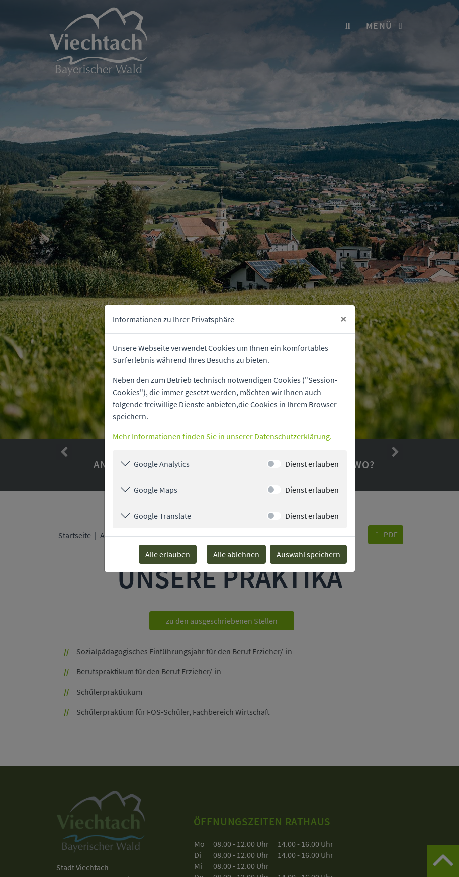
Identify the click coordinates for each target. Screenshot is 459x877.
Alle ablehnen (236, 554)
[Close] (343, 319)
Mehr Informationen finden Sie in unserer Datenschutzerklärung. (222, 436)
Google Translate (162, 516)
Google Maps (155, 489)
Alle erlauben (167, 554)
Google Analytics (162, 464)
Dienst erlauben (312, 464)
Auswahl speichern (308, 554)
